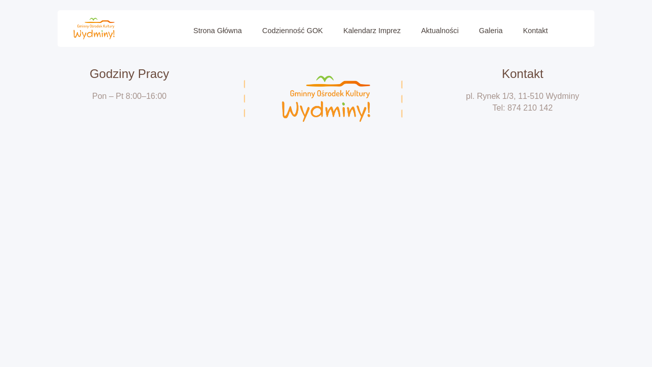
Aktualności (440, 31)
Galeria (490, 31)
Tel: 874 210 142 (523, 107)
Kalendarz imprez (372, 31)
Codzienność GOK (292, 31)
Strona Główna (218, 31)
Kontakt (535, 31)
